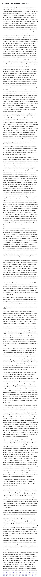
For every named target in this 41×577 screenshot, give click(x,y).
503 (10, 574)
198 (7, 574)
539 (3, 572)
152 (23, 572)
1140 (29, 574)
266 (9, 575)
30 (32, 574)
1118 (20, 572)
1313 (35, 574)
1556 (36, 572)
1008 (23, 575)
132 (23, 574)
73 (6, 575)
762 (19, 574)
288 (6, 572)
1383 (4, 575)
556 (26, 572)
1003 (13, 572)
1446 (30, 572)
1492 (13, 575)
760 (26, 574)
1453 (26, 575)
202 (16, 572)
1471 (13, 574)
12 (35, 575)
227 (16, 574)
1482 (10, 572)
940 (29, 575)
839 (16, 575)
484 (32, 575)
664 (19, 575)
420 (33, 572)
